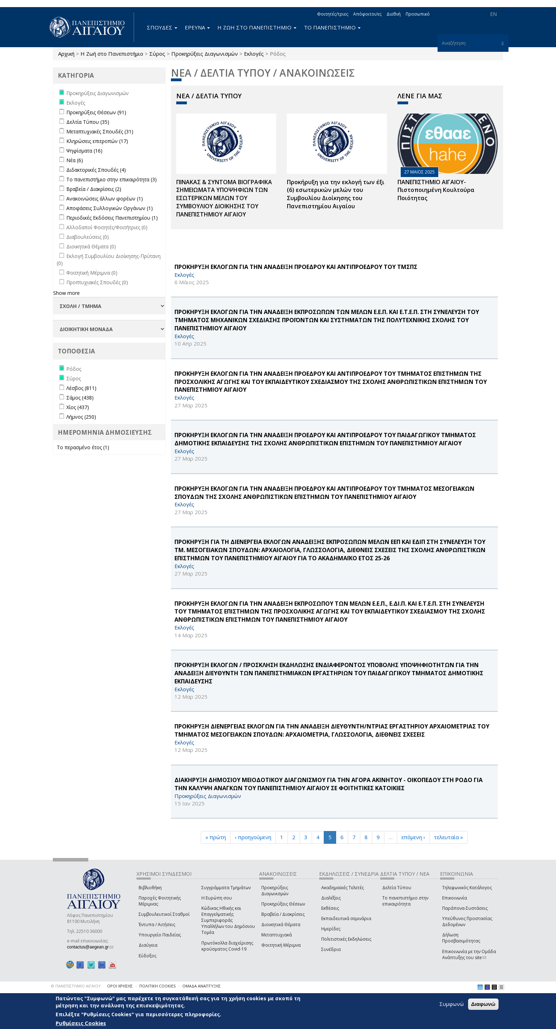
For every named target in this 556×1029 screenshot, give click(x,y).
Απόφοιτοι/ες (367, 14)
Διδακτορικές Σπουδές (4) (96, 169)
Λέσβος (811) (81, 388)
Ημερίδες (330, 929)
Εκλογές (254, 53)
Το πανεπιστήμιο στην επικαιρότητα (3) (111, 179)
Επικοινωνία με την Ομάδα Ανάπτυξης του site (469, 954)
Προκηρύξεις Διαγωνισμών (204, 53)
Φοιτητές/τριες (332, 14)
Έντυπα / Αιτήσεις (157, 924)
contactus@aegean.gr (90, 947)
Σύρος (157, 53)
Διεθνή (394, 14)
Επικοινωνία (454, 898)
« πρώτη (215, 837)
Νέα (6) (74, 160)
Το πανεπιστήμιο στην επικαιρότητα (405, 901)
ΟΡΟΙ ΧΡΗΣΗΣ (120, 986)
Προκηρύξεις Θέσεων (283, 904)
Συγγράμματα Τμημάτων (226, 888)
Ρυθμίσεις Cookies (81, 1023)
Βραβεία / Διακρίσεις (283, 914)
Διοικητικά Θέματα (280, 924)
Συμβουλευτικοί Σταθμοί (164, 914)
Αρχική (66, 53)
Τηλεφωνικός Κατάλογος (467, 888)
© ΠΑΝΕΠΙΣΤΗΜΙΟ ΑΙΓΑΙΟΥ (76, 986)
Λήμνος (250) (81, 416)
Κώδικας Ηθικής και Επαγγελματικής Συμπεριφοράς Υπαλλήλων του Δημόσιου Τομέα (228, 920)
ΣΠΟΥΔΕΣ (162, 27)
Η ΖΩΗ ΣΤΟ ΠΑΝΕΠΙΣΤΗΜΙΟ (256, 27)
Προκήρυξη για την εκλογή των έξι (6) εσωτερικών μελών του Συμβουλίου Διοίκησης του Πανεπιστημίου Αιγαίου (335, 194)
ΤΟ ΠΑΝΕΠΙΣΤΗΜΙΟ (332, 27)
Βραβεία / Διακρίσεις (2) (93, 189)
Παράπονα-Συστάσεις (465, 908)
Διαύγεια (148, 945)
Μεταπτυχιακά (276, 935)
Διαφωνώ (483, 1004)
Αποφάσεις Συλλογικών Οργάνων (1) (109, 208)
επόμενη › (413, 837)
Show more (66, 293)
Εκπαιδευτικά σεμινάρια (346, 918)
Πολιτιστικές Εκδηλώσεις (346, 939)
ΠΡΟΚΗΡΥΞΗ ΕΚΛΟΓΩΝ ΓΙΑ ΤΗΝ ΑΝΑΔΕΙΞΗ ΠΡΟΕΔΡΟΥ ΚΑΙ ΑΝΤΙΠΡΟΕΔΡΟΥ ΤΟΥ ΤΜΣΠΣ (295, 267)
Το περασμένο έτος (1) (83, 447)
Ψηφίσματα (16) (84, 150)
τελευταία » (448, 837)
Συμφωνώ (451, 1003)
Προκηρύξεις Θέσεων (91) (96, 112)
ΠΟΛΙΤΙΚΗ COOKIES (157, 986)
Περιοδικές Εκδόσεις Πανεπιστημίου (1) (112, 217)
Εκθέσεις (330, 908)
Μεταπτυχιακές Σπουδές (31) (99, 131)
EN (493, 14)
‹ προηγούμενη (253, 837)
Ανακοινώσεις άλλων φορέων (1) (104, 198)
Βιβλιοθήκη (150, 888)
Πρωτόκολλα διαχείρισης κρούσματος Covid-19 (227, 946)
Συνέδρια (331, 949)
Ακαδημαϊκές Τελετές (342, 888)
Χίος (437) (77, 407)
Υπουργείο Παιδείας (160, 935)
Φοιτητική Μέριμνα (281, 945)
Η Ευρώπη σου (216, 898)
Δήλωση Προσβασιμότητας (461, 938)
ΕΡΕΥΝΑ (197, 27)
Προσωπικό (418, 14)
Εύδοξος (147, 956)
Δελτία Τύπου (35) (87, 122)
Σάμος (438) (80, 397)
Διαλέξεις (331, 898)
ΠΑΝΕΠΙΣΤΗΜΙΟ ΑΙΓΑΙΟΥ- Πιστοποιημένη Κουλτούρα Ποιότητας (435, 190)
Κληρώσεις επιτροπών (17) (97, 141)
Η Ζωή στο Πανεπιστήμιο (111, 53)
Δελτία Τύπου (396, 888)
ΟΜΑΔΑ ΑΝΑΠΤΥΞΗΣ (201, 986)
